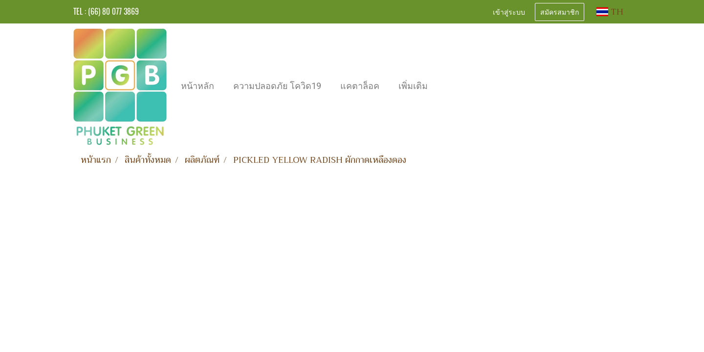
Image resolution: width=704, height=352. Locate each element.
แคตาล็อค (359, 86)
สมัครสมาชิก (559, 11)
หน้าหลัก (197, 86)
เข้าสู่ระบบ (509, 11)
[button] (446, 87)
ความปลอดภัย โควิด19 (277, 86)
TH (609, 12)
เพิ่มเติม (413, 86)
